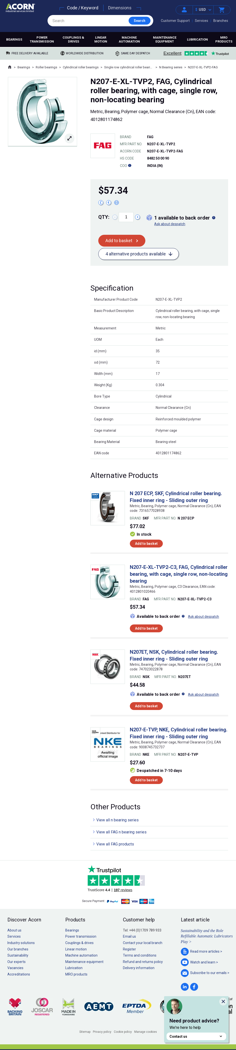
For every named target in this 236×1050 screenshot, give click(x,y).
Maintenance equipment (164, 39)
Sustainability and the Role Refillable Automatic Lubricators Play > (207, 936)
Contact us (196, 1036)
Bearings (14, 39)
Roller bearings (46, 67)
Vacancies (15, 968)
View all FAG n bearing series (121, 832)
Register (129, 949)
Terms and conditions (139, 955)
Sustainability (17, 955)
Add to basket (118, 240)
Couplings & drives (73, 39)
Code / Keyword (82, 7)
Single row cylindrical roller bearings (128, 67)
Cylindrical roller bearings (81, 67)
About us (14, 930)
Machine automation (129, 39)
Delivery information (138, 968)
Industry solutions (21, 943)
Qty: (103, 217)
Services (201, 21)
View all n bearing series (117, 820)
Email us (129, 936)
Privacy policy (102, 1032)
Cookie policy (123, 1032)
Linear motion (100, 39)
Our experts (16, 962)
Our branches (17, 949)
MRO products (223, 39)
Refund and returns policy (143, 962)
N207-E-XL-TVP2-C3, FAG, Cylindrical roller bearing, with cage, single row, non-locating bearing (179, 574)
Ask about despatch (169, 224)
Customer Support (175, 21)
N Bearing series (170, 67)
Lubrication (197, 39)
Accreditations (18, 974)
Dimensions (120, 7)
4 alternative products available (135, 253)
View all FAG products (115, 844)
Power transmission (42, 39)
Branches (220, 21)
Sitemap (84, 1032)
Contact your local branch (142, 943)
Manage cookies (145, 1032)
